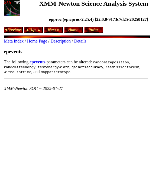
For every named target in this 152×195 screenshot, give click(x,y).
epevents (13, 51)
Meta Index (14, 41)
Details (80, 41)
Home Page (37, 41)
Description (60, 41)
